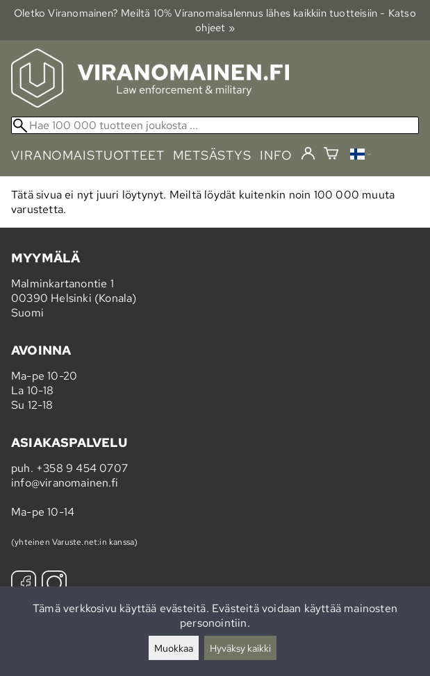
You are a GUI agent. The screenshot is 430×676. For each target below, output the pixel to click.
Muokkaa (173, 647)
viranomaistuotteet (88, 155)
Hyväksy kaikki (240, 647)
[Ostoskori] (331, 155)
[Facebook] (23, 585)
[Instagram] (54, 585)
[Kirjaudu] (308, 154)
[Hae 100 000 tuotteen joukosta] (215, 125)
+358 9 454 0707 (82, 468)
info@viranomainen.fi (64, 482)
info (276, 155)
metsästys (212, 155)
